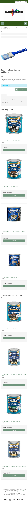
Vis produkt (14, 149)
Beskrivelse (3, 95)
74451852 (21, 490)
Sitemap (15, 496)
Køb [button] (19, 89)
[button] (14, 34)
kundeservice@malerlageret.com (16, 491)
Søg (26, 1)
